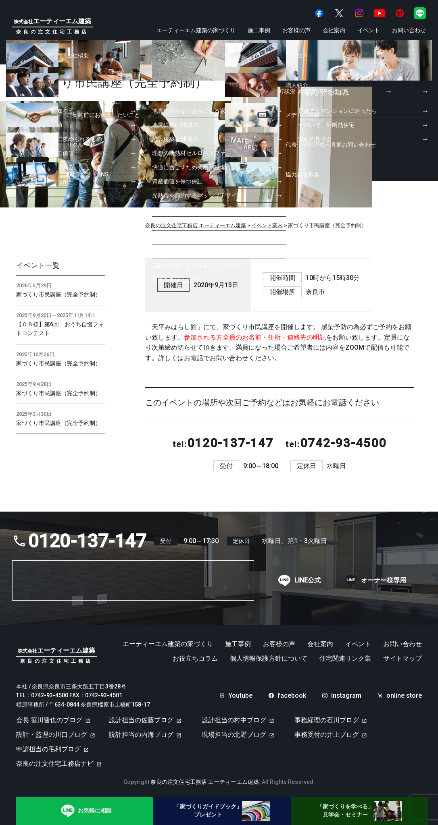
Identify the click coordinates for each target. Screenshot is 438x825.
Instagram (346, 695)
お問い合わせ (409, 30)
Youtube (240, 695)
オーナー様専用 (383, 580)
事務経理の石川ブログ (326, 720)
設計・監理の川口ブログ (51, 734)
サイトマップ (402, 658)
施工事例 (259, 30)
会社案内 (334, 30)
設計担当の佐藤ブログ (141, 720)
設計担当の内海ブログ (141, 734)
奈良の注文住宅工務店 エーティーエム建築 (204, 782)
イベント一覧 (38, 265)
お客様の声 (296, 30)
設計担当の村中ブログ (234, 720)
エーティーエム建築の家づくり (196, 30)
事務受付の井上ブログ (326, 734)
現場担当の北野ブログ (234, 734)
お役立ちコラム (195, 658)
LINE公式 (307, 580)
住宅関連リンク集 (345, 658)
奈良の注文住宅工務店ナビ (55, 763)
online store (404, 695)
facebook (291, 695)
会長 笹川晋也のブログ (49, 720)
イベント (368, 30)
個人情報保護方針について (268, 658)
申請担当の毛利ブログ (48, 749)
